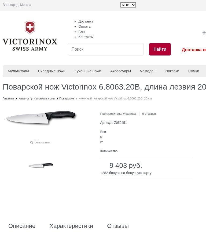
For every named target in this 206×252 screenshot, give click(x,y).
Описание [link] (21, 226)
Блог (82, 32)
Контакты (86, 37)
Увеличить (42, 142)
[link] (25, 5)
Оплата (85, 26)
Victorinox (129, 113)
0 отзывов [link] (149, 113)
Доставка (86, 21)
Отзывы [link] (118, 226)
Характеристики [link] (71, 226)
